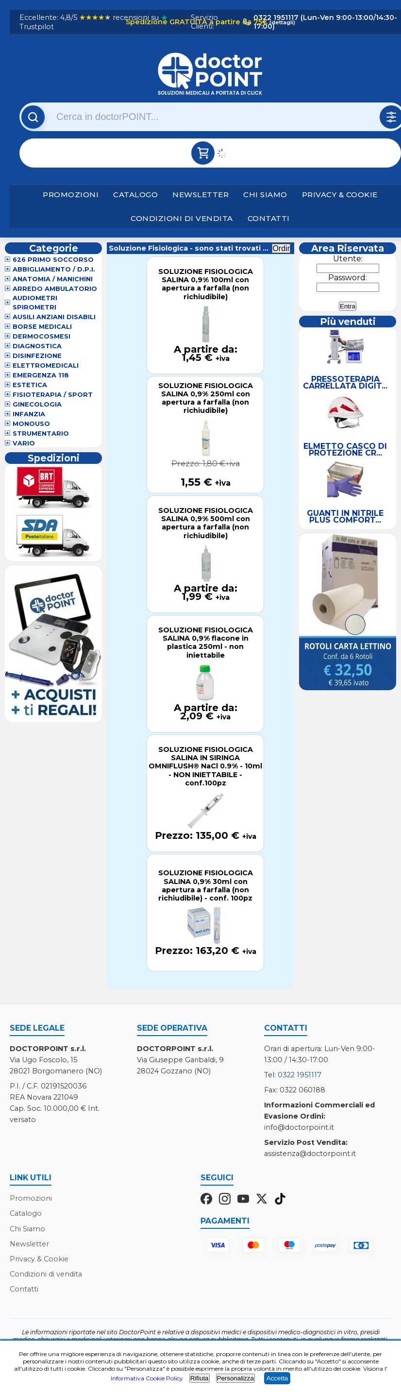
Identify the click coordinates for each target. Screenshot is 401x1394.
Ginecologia (37, 404)
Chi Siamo (265, 194)
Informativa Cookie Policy (147, 1378)
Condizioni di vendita (182, 218)
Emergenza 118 (41, 375)
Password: (347, 277)
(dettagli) (281, 22)
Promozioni (71, 194)
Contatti (269, 218)
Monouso (31, 423)
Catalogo (135, 194)
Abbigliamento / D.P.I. (54, 269)
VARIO (24, 443)
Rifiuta (199, 1378)
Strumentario (41, 433)
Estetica (30, 385)
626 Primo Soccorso (53, 259)
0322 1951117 (299, 1075)
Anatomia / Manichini (53, 279)
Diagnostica (37, 346)
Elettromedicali (46, 365)
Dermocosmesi (41, 336)
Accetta (277, 1378)
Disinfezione (37, 355)
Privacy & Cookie (340, 194)
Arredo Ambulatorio (55, 288)
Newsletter (200, 194)
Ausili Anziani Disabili (54, 317)
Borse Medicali (42, 326)
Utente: (348, 258)
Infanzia (29, 414)
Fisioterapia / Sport (53, 394)
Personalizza (235, 1378)
